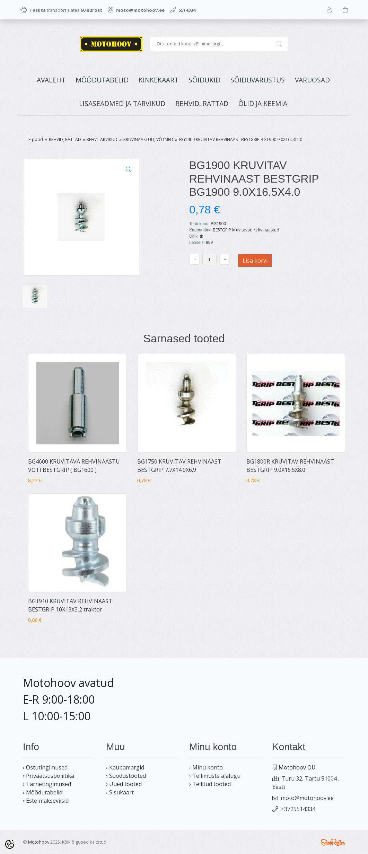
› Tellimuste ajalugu (214, 776)
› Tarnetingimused (47, 784)
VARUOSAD (312, 80)
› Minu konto (206, 767)
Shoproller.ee (333, 842)
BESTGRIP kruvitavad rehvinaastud (246, 230)
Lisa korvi (255, 260)
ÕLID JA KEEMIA (262, 103)
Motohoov (38, 842)
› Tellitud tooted (210, 784)
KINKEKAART (158, 80)
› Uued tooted (124, 784)
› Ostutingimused (45, 767)
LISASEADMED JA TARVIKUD (122, 103)
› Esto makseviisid (46, 800)
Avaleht (51, 80)
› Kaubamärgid (125, 767)
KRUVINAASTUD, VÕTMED (148, 139)
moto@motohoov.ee (307, 798)
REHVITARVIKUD (102, 139)
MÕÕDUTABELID (102, 80)
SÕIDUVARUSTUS (257, 80)
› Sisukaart (120, 792)
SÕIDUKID (204, 80)
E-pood (35, 139)
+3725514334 (298, 809)
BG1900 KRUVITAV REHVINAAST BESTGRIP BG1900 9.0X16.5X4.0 (240, 139)
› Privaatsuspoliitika (48, 776)
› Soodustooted (126, 776)
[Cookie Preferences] (9, 844)
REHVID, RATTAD (201, 103)
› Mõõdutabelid (42, 792)
